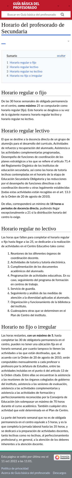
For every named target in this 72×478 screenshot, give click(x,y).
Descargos (59, 473)
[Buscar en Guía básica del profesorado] (36, 14)
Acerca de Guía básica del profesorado (25, 473)
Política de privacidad (14, 468)
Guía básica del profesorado (26, 6)
